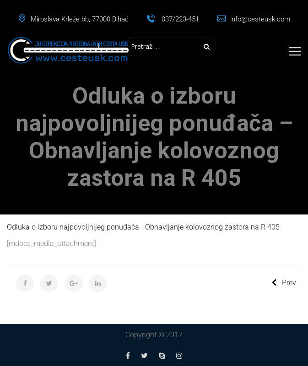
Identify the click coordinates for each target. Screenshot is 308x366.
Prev (283, 282)
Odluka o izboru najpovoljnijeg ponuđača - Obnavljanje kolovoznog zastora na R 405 (143, 227)
